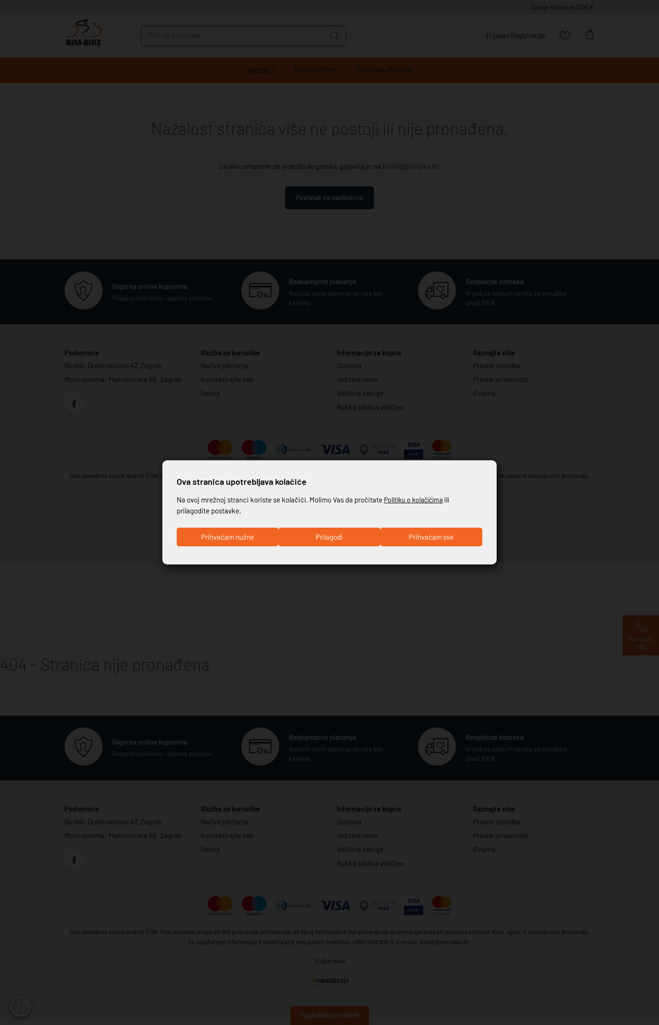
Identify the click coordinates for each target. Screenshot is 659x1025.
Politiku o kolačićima (416, 498)
